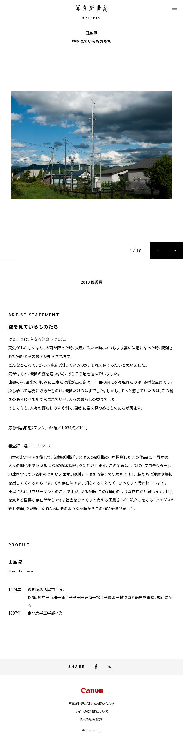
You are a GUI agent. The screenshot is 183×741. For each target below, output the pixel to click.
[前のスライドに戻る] (158, 250)
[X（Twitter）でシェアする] (109, 667)
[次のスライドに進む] (174, 250)
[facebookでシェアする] (96, 667)
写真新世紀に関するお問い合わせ (91, 703)
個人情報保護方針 (91, 719)
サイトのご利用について (91, 711)
